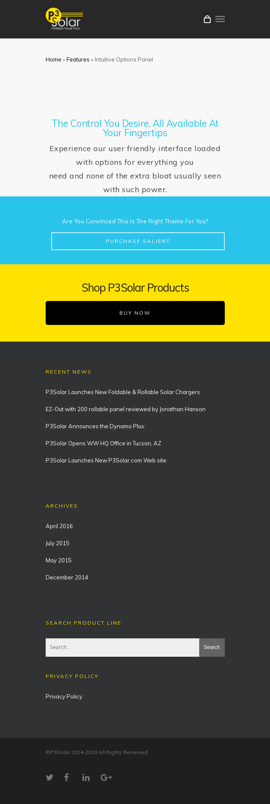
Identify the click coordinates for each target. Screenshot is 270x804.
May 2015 (59, 560)
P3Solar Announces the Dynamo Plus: (95, 426)
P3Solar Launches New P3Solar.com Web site (106, 460)
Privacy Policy (64, 696)
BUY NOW (135, 313)
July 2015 (58, 543)
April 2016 (59, 526)
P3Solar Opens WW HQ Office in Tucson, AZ (103, 443)
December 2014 (67, 577)
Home (53, 59)
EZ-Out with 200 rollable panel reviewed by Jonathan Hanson (126, 409)
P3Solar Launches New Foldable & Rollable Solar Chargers (123, 392)
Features (78, 59)
